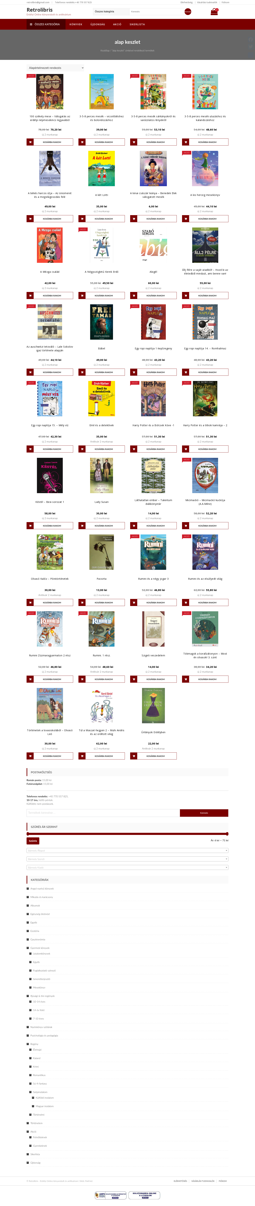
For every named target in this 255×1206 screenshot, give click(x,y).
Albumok (35, 905)
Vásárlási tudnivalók (207, 2)
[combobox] (127, 850)
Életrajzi (37, 1049)
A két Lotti (101, 195)
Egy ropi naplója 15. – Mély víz (50, 425)
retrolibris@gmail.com (38, 2)
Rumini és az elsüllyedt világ (205, 578)
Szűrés (33, 841)
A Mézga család (50, 271)
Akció (117, 24)
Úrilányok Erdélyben (153, 732)
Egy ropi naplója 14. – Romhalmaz (205, 348)
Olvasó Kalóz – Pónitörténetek (50, 578)
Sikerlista (137, 24)
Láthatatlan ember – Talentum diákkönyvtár (153, 502)
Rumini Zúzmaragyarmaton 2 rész (50, 655)
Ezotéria (34, 930)
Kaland (36, 1058)
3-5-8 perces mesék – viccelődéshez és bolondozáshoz (102, 118)
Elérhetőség (187, 2)
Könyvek (76, 24)
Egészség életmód (40, 913)
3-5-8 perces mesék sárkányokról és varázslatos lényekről (153, 118)
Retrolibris (40, 9)
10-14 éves (39, 1001)
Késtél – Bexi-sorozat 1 (49, 502)
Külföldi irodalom (45, 1097)
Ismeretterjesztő (41, 978)
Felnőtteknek (40, 1137)
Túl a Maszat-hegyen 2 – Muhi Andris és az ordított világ (101, 732)
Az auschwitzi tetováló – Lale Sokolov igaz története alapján (50, 348)
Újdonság (97, 24)
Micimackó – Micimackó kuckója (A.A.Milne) (205, 502)
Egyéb (33, 922)
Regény (34, 1043)
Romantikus (39, 1075)
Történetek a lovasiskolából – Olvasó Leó (50, 732)
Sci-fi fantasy (40, 1083)
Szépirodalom (40, 1091)
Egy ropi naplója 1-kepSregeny (153, 348)
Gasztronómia (37, 939)
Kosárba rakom (52, 142)
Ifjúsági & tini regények (42, 995)
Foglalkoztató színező (44, 970)
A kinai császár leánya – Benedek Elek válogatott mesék (153, 195)
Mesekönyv (39, 987)
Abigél (153, 271)
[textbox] (127, 850)
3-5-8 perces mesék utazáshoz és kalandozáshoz (205, 118)
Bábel (101, 348)
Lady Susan (102, 502)
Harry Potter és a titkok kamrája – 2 (205, 425)
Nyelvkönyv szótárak (41, 1026)
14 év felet (39, 1010)
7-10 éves (38, 1018)
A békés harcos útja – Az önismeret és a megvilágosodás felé (50, 195)
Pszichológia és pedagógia (44, 1035)
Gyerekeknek (40, 1145)
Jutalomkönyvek (41, 953)
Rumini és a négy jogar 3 (153, 578)
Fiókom (225, 2)
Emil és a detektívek (101, 425)
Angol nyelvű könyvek (42, 888)
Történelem (36, 1123)
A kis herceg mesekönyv (205, 195)
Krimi (36, 1066)
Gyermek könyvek (40, 947)
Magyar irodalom (45, 1106)
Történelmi (38, 1114)
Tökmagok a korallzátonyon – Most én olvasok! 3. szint (205, 655)
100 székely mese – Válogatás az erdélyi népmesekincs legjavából (50, 118)
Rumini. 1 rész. (102, 655)
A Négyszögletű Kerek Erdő (101, 271)
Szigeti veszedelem (153, 655)
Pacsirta (102, 578)
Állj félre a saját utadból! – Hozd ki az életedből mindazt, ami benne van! (205, 271)
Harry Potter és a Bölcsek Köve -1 (153, 425)
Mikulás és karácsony (41, 896)
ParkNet (89, 1181)
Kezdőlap (105, 50)
